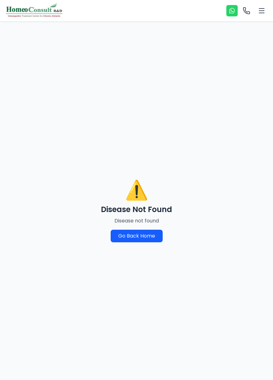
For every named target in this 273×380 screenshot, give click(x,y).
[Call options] (246, 10)
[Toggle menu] (261, 10)
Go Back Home (136, 235)
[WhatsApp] (232, 10)
